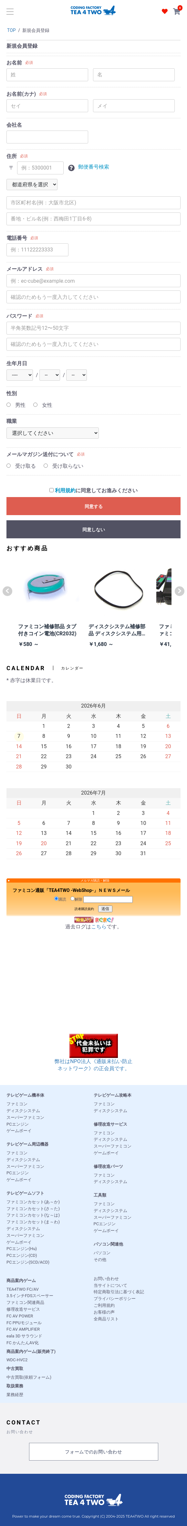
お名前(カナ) (21, 94)
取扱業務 (14, 1386)
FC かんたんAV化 (22, 1342)
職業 (11, 421)
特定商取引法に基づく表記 (119, 1291)
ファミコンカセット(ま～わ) (33, 1221)
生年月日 (16, 363)
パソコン (102, 1252)
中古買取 (14, 1368)
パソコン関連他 (108, 1244)
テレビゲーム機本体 (25, 1095)
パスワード (19, 316)
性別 (11, 393)
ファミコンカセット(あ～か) (33, 1201)
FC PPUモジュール (24, 1322)
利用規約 (65, 490)
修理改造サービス (110, 1124)
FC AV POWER (19, 1316)
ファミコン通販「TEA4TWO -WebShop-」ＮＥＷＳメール (71, 890)
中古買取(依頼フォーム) (28, 1377)
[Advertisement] (93, 989)
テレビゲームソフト (25, 1193)
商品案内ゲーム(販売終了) (31, 1351)
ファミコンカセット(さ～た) (33, 1208)
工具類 (100, 1195)
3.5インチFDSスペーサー (29, 1295)
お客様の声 (104, 1312)
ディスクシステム (23, 1110)
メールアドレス (24, 269)
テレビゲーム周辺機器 (27, 1144)
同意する (94, 506)
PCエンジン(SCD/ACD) (27, 1262)
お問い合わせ (106, 1278)
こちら (99, 927)
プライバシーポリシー (115, 1298)
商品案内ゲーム (21, 1280)
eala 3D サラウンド (24, 1336)
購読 (60, 899)
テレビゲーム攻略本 (112, 1095)
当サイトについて (110, 1285)
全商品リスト (106, 1318)
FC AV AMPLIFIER (23, 1329)
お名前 (14, 63)
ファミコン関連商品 (25, 1302)
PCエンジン (17, 1124)
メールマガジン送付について (40, 454)
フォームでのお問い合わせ (93, 1452)
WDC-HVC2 (16, 1359)
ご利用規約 (104, 1305)
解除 (76, 899)
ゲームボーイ (19, 1130)
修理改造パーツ (108, 1166)
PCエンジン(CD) (21, 1255)
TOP (11, 30)
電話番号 (16, 238)
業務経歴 (14, 1394)
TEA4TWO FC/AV (22, 1289)
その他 (100, 1259)
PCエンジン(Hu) (21, 1248)
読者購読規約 (84, 909)
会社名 (14, 125)
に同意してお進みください (93, 490)
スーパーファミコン (25, 1117)
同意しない (93, 529)
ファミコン (16, 1103)
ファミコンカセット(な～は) (33, 1215)
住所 (11, 156)
